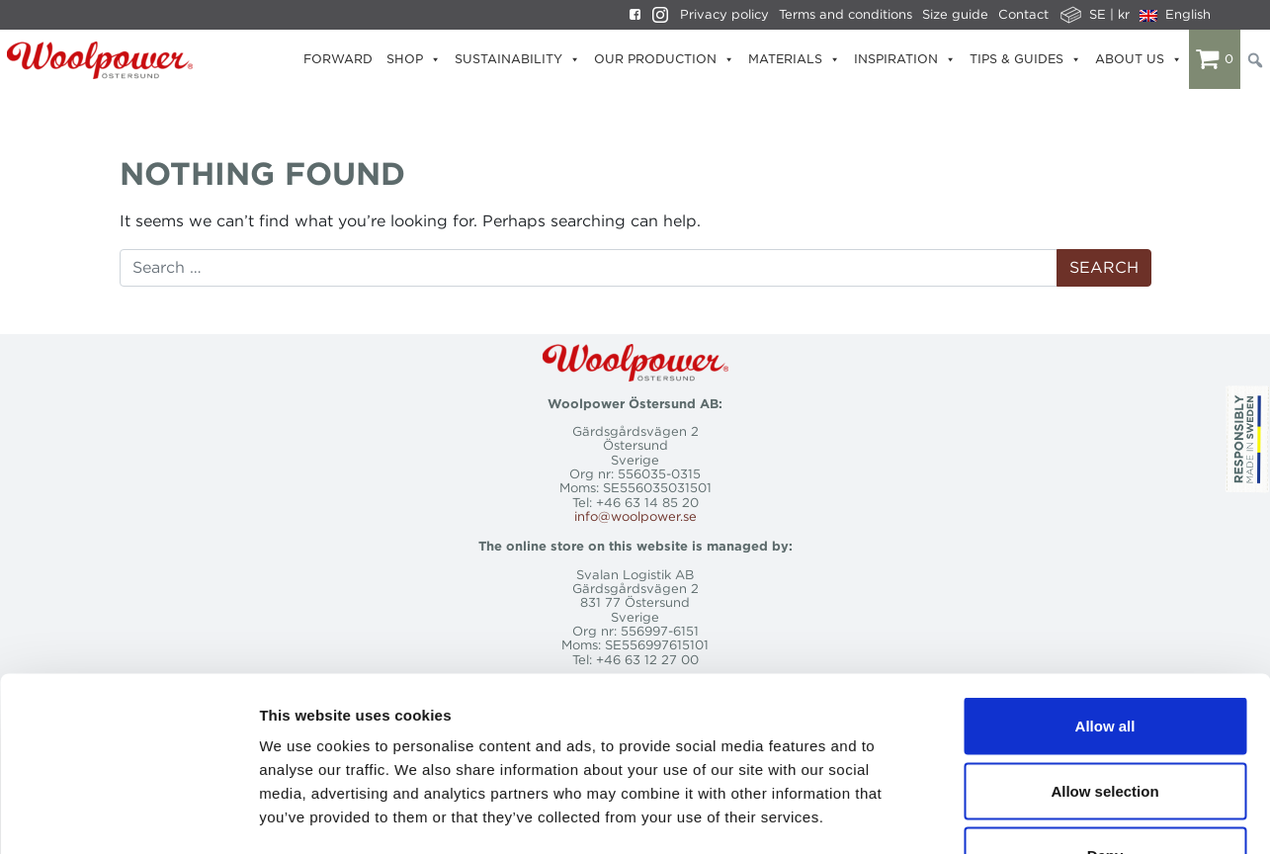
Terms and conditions (845, 14)
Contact (1023, 14)
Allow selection (1104, 659)
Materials (794, 59)
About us (1138, 59)
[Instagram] (655, 15)
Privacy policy (724, 14)
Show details (1037, 815)
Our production (664, 59)
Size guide (955, 14)
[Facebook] (630, 15)
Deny (1105, 724)
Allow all (1105, 594)
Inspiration (905, 59)
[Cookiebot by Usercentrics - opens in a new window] (128, 815)
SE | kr (1109, 14)
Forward (338, 58)
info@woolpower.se (635, 516)
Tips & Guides (1025, 59)
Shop (413, 59)
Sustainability (517, 59)
